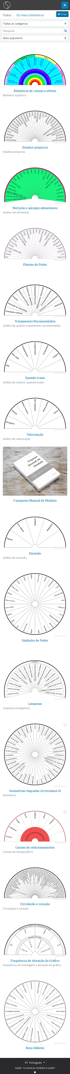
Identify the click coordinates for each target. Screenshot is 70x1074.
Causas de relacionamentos (35, 846)
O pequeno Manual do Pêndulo (35, 500)
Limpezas (35, 703)
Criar (62, 14)
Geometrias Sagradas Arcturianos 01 (35, 790)
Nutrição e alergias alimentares (35, 208)
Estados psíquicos (35, 147)
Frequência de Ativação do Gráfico (35, 960)
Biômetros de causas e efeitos (35, 91)
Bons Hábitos (35, 1047)
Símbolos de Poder (35, 640)
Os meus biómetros (30, 15)
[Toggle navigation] (64, 5)
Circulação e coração (35, 903)
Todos (7, 15)
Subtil (18, 1068)
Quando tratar (35, 377)
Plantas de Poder (35, 264)
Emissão (35, 553)
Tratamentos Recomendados (35, 321)
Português (34, 1062)
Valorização (35, 434)
